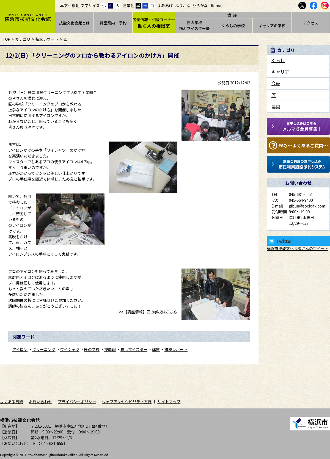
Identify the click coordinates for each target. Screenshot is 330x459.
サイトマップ (168, 401)
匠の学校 (92, 349)
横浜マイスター (133, 349)
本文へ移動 (69, 5)
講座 (156, 349)
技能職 (110, 349)
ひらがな (200, 5)
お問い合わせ (40, 401)
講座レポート (176, 349)
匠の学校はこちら (162, 311)
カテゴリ (23, 39)
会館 (275, 83)
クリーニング (43, 349)
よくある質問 (11, 401)
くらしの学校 (233, 25)
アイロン (20, 349)
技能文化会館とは (74, 23)
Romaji (217, 5)
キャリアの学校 (271, 25)
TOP (6, 39)
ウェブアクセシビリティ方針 (127, 401)
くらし (278, 60)
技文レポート (47, 39)
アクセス (310, 23)
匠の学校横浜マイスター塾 (194, 25)
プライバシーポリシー (77, 401)
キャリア (280, 71)
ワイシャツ (69, 349)
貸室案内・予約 (113, 23)
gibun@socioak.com (307, 206)
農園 (275, 106)
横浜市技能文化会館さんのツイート (297, 248)
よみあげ (165, 5)
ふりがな (182, 5)
